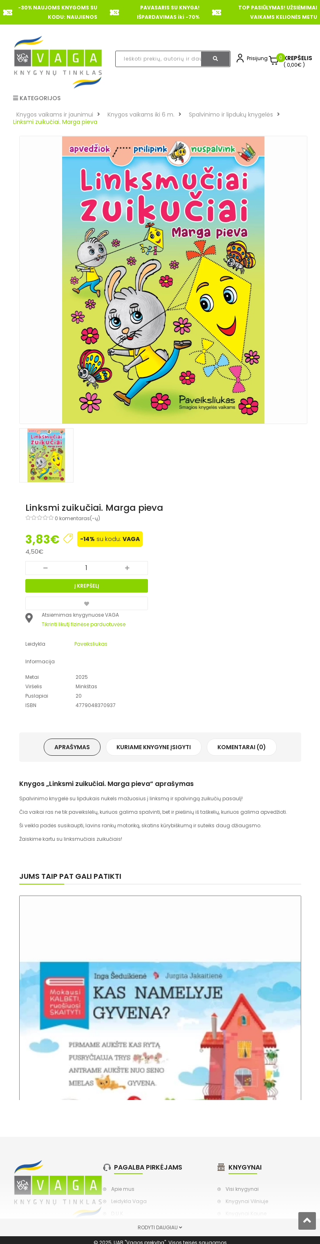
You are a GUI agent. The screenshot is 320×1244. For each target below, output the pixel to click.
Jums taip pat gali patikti (70, 876)
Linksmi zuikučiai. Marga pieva (55, 121)
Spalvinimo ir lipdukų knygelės (231, 114)
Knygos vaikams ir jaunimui (54, 114)
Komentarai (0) (241, 747)
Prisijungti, (259, 58)
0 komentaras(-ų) (77, 518)
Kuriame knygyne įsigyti (153, 747)
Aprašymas (72, 747)
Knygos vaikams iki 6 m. (141, 114)
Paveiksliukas (90, 643)
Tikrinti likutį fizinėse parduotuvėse (83, 624)
